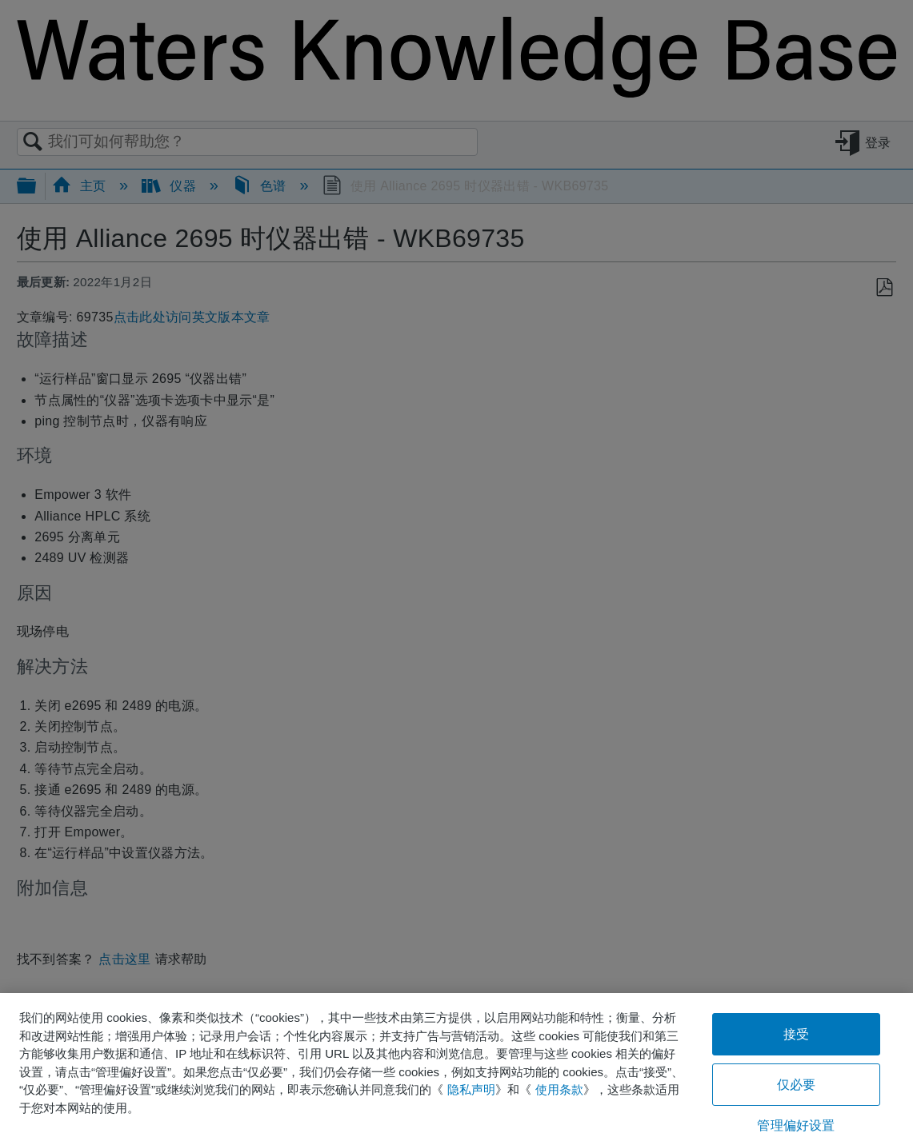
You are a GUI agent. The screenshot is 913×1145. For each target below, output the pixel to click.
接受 (796, 1034)
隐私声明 (471, 1089)
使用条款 (559, 1089)
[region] (456, 1069)
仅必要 (796, 1084)
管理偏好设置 (796, 1125)
